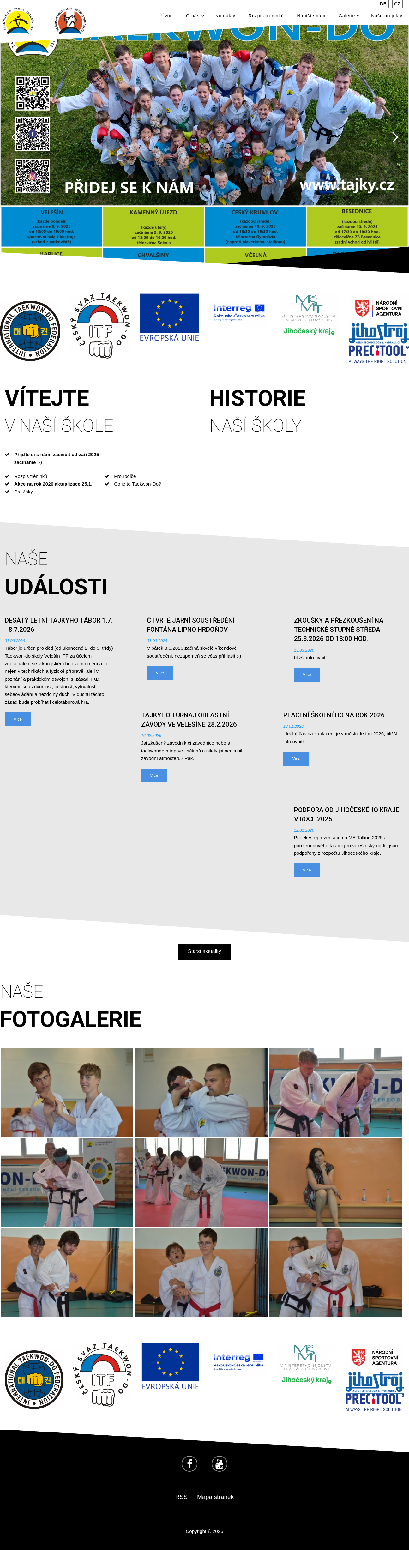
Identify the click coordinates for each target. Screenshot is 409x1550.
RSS (181, 1496)
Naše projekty (386, 15)
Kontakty (225, 15)
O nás (195, 15)
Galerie (349, 15)
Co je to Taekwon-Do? (137, 483)
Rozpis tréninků (266, 15)
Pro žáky (23, 491)
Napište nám (311, 15)
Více (18, 719)
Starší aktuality (204, 951)
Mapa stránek (215, 1496)
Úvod (167, 15)
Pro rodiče (125, 476)
